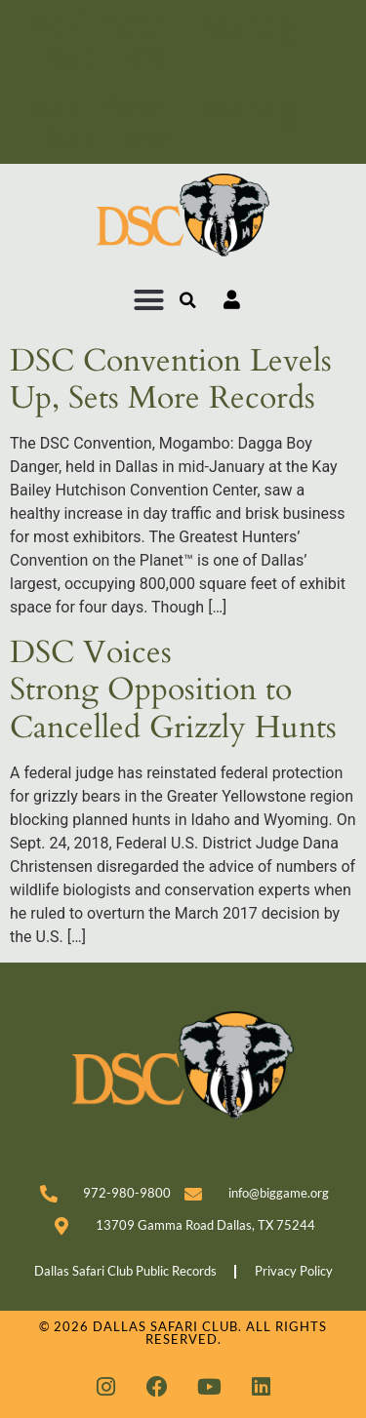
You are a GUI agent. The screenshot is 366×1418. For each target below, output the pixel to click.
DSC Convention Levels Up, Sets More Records (171, 379)
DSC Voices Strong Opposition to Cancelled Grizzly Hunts (173, 690)
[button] (149, 300)
